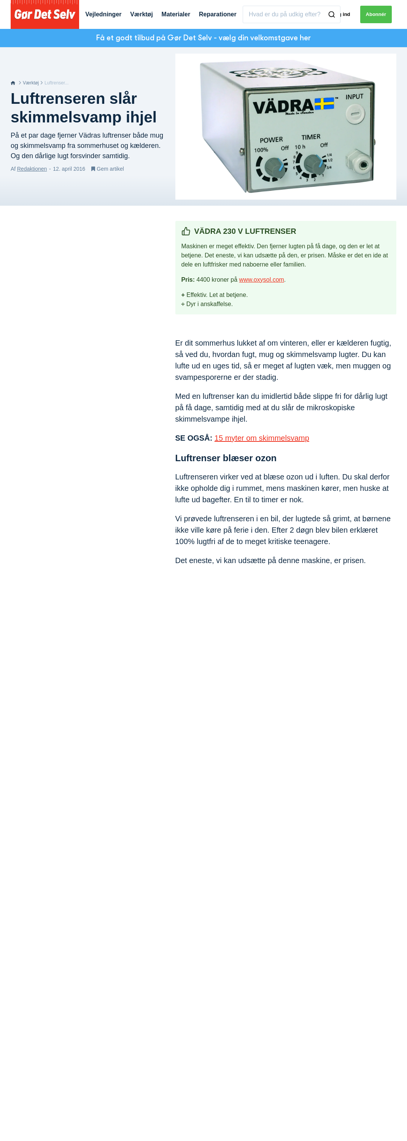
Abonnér (376, 14)
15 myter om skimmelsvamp (262, 438)
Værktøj (31, 83)
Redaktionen (32, 169)
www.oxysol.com (261, 279)
